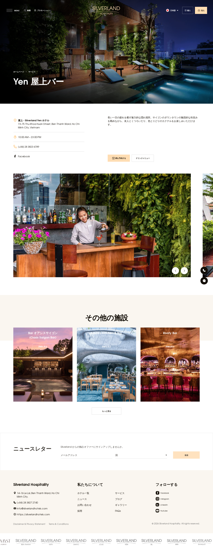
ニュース (82, 499)
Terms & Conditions (58, 523)
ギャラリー (121, 505)
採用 (79, 510)
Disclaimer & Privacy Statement (29, 523)
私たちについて (90, 484)
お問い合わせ (84, 505)
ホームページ (18, 72)
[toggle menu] (13, 10)
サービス (32, 72)
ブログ (118, 499)
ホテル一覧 (83, 493)
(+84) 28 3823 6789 (28, 146)
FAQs (118, 510)
